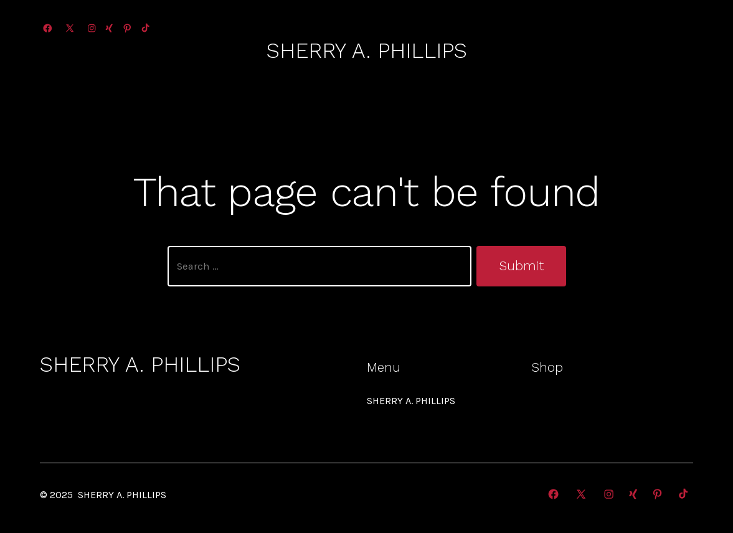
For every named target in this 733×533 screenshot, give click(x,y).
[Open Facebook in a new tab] (47, 28)
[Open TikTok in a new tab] (145, 28)
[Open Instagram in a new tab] (92, 28)
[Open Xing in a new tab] (109, 28)
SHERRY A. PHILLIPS (411, 401)
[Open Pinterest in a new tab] (127, 28)
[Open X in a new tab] (70, 28)
